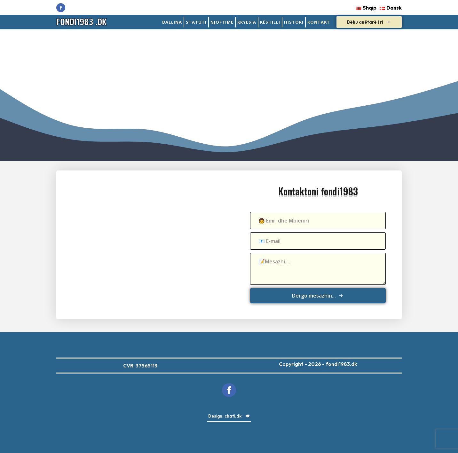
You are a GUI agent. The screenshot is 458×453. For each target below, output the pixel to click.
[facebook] (60, 7)
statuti (196, 22)
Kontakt (318, 22)
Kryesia (246, 22)
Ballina (172, 22)
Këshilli (270, 22)
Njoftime (221, 22)
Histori (294, 22)
